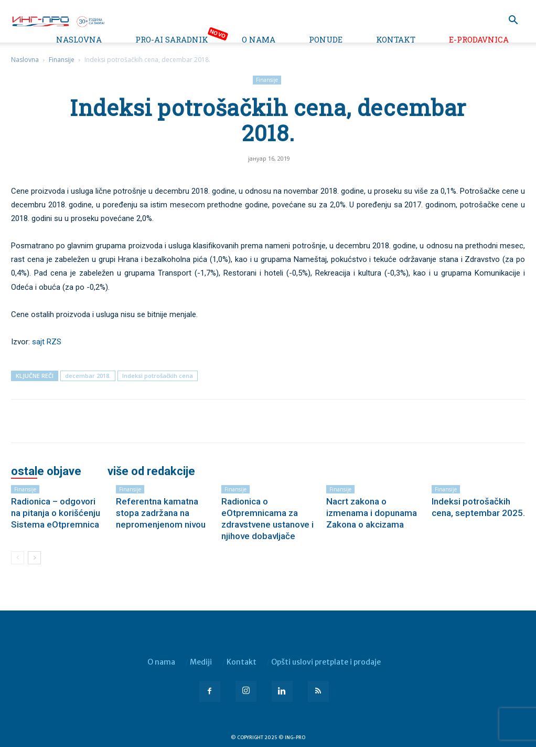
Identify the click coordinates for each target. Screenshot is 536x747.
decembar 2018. (88, 376)
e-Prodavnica (479, 39)
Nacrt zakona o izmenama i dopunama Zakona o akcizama (371, 513)
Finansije (61, 59)
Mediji (201, 662)
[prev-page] (17, 557)
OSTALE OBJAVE (46, 471)
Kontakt (395, 39)
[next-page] (34, 557)
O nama (258, 39)
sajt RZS (46, 341)
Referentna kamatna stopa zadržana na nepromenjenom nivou (161, 513)
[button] (513, 21)
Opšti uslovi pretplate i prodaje (326, 662)
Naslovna (79, 39)
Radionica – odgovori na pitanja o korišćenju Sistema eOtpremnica (55, 513)
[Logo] (57, 20)
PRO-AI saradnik (171, 39)
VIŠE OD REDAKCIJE (151, 471)
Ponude (325, 39)
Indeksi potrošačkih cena (157, 376)
